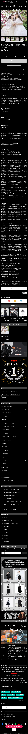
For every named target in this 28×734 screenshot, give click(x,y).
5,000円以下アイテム (6, 419)
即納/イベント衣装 (6, 412)
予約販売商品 (4, 453)
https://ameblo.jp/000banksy (8, 271)
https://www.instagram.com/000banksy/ (11, 154)
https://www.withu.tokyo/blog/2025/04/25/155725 (13, 255)
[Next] (26, 23)
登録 (24, 553)
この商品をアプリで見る (14, 288)
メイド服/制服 (4, 450)
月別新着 (3, 463)
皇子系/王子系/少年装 (6, 406)
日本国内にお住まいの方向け (14, 65)
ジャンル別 (4, 416)
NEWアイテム (4, 467)
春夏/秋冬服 (4, 470)
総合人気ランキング (6, 409)
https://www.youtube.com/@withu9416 (11, 274)
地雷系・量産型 (5, 429)
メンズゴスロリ (5, 460)
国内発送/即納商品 (6, 477)
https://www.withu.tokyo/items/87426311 (11, 79)
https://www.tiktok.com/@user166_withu (11, 277)
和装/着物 (3, 443)
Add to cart (14, 60)
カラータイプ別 (5, 474)
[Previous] (2, 23)
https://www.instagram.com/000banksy (11, 268)
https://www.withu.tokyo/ (7, 144)
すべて (4, 301)
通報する (24, 292)
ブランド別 (4, 446)
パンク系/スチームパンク (7, 426)
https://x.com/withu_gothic (8, 265)
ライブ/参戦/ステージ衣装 (7, 423)
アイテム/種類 (4, 433)
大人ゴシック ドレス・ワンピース (9, 440)
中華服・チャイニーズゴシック (8, 436)
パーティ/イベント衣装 (7, 480)
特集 (2, 457)
